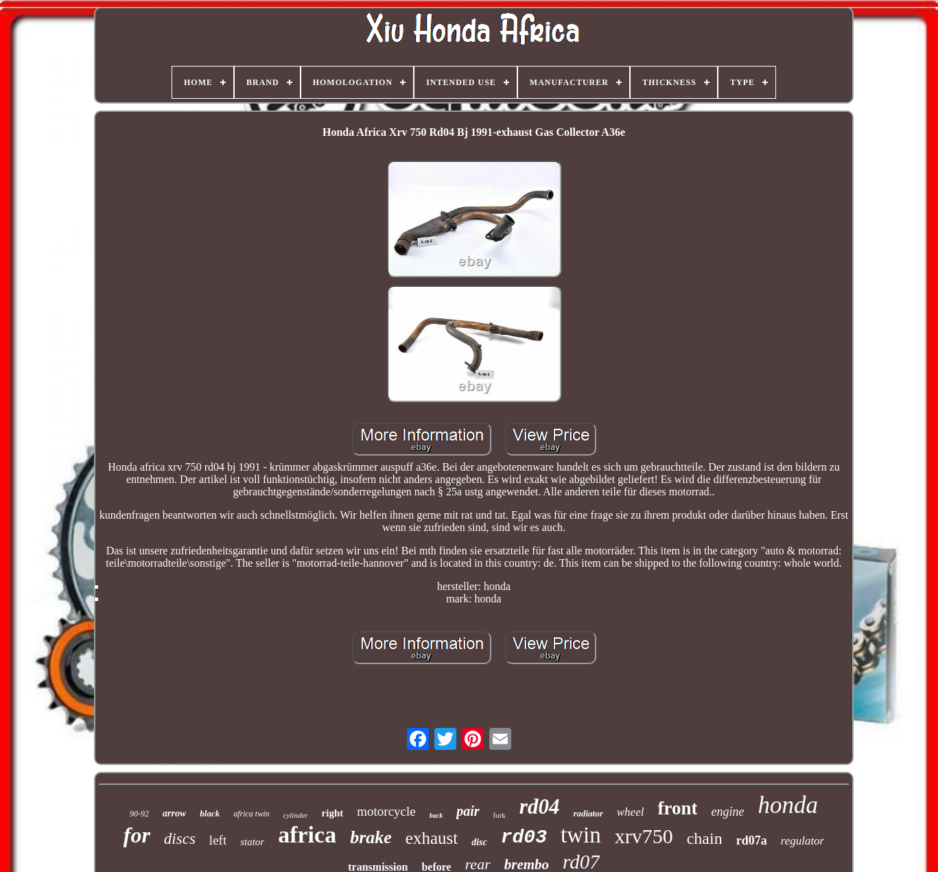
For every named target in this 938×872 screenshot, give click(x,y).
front (677, 808)
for (137, 835)
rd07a (751, 840)
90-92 (139, 813)
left (217, 840)
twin (581, 835)
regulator (803, 840)
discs (180, 838)
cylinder (295, 815)
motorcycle (386, 811)
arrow (174, 813)
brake (371, 837)
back (436, 815)
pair (467, 810)
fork (499, 815)
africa (307, 834)
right (333, 813)
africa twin (251, 813)
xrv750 (644, 836)
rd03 (524, 837)
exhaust (432, 838)
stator (252, 841)
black (210, 813)
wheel (630, 811)
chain (705, 838)
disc (479, 842)
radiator (587, 813)
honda (788, 805)
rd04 (539, 806)
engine (727, 811)
